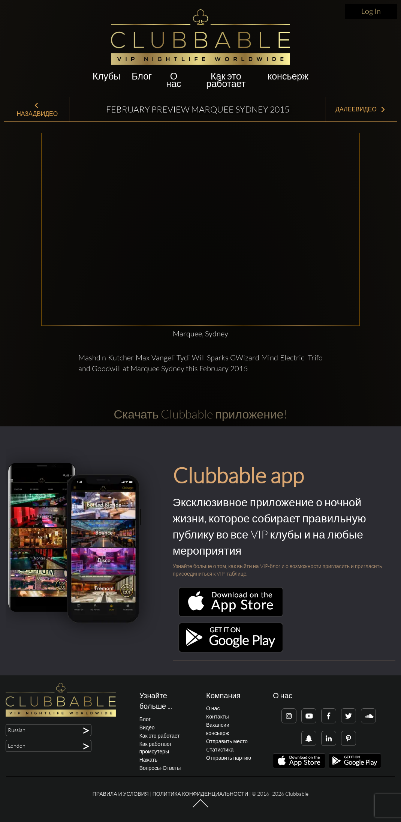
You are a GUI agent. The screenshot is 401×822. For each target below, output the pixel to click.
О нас (173, 79)
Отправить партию (228, 757)
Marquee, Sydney (200, 333)
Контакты (217, 716)
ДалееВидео (360, 109)
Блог (142, 76)
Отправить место (227, 741)
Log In (371, 11)
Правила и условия (121, 793)
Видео (147, 727)
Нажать (148, 759)
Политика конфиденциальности (200, 793)
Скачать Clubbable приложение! (200, 413)
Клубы (106, 76)
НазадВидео (36, 110)
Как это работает (225, 79)
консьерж (288, 76)
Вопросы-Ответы (160, 768)
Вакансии (217, 725)
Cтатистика (219, 749)
